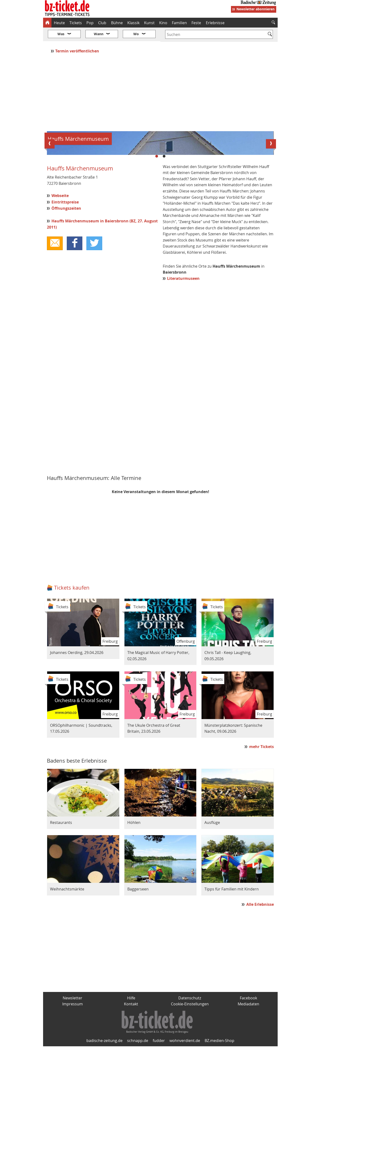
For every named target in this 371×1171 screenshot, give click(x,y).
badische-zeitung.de (104, 1165)
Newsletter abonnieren (255, 9)
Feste (196, 22)
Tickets (75, 22)
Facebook (248, 1122)
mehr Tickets (261, 871)
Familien (179, 22)
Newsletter (72, 1122)
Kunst (149, 22)
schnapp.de (137, 1165)
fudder (159, 1165)
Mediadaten (248, 1128)
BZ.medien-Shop (219, 1165)
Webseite (60, 320)
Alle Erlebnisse (260, 1029)
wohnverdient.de (184, 1165)
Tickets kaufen (72, 712)
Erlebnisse (215, 22)
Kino (163, 22)
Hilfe (131, 1122)
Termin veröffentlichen (77, 36)
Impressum (72, 1128)
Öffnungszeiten (66, 333)
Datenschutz (189, 1122)
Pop (90, 22)
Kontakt (131, 1128)
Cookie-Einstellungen (190, 1128)
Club (102, 22)
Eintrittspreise (65, 326)
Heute (59, 22)
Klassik (133, 22)
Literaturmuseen (183, 402)
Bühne (117, 22)
